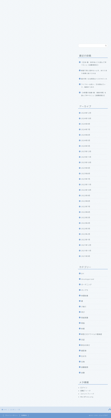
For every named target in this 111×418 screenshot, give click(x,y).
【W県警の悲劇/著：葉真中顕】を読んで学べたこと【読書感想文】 (93, 94)
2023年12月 (86, 151)
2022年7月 (85, 206)
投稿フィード (85, 391)
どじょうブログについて (24, 3)
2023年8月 (85, 173)
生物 (83, 362)
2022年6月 (85, 212)
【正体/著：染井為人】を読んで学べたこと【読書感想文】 (93, 63)
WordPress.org (86, 397)
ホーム (7, 3)
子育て (83, 307)
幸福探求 (60, 3)
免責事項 (24, 415)
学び (83, 312)
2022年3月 (85, 229)
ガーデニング (86, 284)
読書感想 (84, 367)
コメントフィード (87, 394)
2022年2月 (85, 234)
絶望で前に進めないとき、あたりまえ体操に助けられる (94, 71)
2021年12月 (86, 245)
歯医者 (83, 351)
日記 (83, 340)
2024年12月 (86, 113)
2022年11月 (86, 184)
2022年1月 (85, 239)
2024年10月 (86, 118)
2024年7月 (85, 129)
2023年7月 (85, 179)
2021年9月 (85, 256)
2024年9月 (85, 124)
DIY (82, 273)
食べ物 (49, 3)
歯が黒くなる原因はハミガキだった (94, 79)
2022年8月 (85, 201)
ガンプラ (84, 290)
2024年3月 (85, 146)
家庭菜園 (84, 318)
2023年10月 (86, 162)
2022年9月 (85, 195)
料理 (83, 329)
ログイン (83, 388)
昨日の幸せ (85, 345)
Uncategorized (87, 279)
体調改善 (84, 296)
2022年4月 (85, 223)
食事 (83, 373)
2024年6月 (85, 135)
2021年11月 (86, 250)
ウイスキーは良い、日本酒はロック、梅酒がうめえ (93, 85)
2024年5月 (85, 140)
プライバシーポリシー (11, 415)
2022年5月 (85, 217)
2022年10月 (86, 190)
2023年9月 (85, 168)
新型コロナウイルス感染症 (91, 334)
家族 (40, 3)
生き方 (83, 356)
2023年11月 (86, 157)
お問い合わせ (74, 3)
